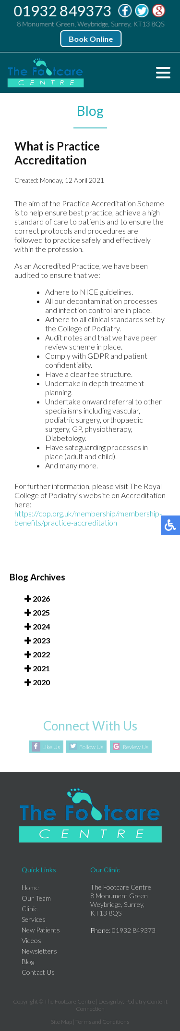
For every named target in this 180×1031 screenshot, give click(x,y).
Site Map (61, 1021)
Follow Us (91, 747)
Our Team (36, 898)
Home (30, 887)
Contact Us (38, 972)
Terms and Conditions (102, 1021)
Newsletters (39, 951)
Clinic (29, 909)
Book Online (91, 38)
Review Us (135, 747)
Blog (28, 961)
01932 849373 (63, 10)
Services (34, 919)
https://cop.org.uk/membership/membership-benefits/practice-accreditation (88, 518)
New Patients (41, 930)
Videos (31, 940)
